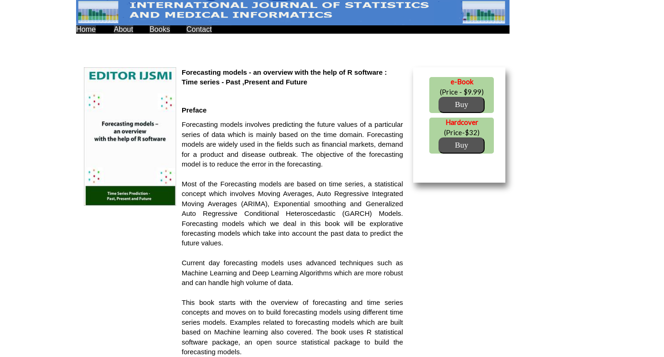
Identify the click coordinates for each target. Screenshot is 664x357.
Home (86, 29)
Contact (199, 29)
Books (159, 29)
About (123, 29)
